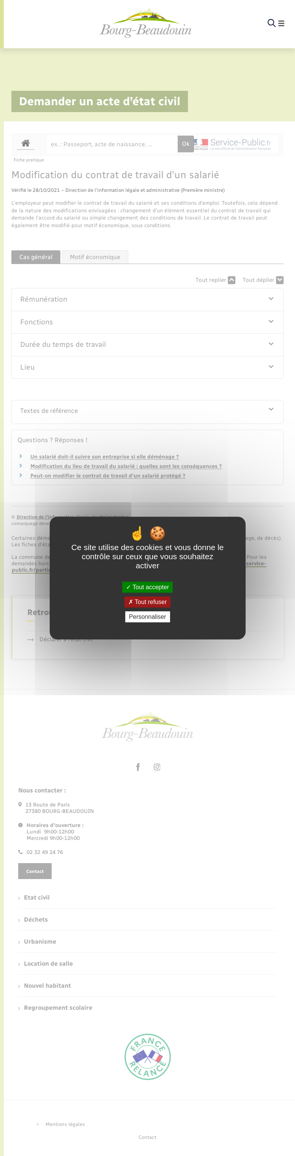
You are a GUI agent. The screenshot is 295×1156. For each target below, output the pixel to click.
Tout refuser (147, 602)
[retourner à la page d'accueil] (146, 24)
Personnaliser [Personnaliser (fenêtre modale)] (147, 617)
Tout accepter (147, 587)
